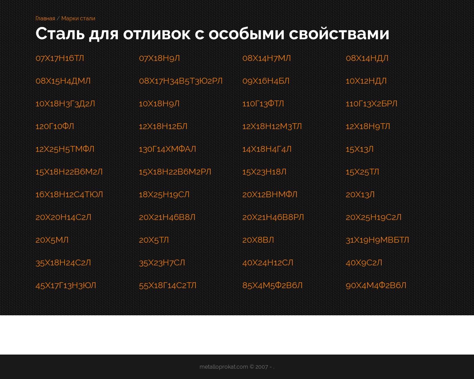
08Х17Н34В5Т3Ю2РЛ (181, 80)
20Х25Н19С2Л (374, 217)
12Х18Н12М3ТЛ (272, 126)
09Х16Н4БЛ (266, 80)
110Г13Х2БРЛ (371, 103)
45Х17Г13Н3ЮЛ (66, 285)
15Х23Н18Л (264, 171)
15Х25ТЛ (362, 171)
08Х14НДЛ (367, 58)
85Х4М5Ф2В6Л (272, 285)
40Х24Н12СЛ (267, 262)
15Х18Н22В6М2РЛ (175, 171)
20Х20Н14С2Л (63, 217)
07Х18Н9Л (159, 58)
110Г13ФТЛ (263, 103)
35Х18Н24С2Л (63, 262)
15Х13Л (360, 149)
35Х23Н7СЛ (162, 262)
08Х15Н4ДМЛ (63, 80)
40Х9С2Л (364, 262)
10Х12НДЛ (366, 80)
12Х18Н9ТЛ (368, 126)
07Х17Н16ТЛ (60, 58)
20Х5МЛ (52, 239)
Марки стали (78, 18)
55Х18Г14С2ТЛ (167, 285)
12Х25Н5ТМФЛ (65, 149)
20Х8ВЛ (258, 239)
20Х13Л (360, 194)
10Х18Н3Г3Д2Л (65, 103)
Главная (45, 18)
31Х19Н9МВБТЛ (377, 239)
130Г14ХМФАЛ (167, 149)
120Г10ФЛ (55, 126)
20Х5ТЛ (154, 239)
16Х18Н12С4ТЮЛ (69, 194)
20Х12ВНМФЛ (269, 194)
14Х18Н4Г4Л (267, 149)
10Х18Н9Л (159, 103)
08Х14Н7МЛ (266, 58)
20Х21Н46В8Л (167, 217)
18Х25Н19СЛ (164, 194)
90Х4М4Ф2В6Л (376, 285)
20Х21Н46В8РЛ (273, 217)
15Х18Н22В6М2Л (69, 171)
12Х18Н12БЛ (163, 126)
